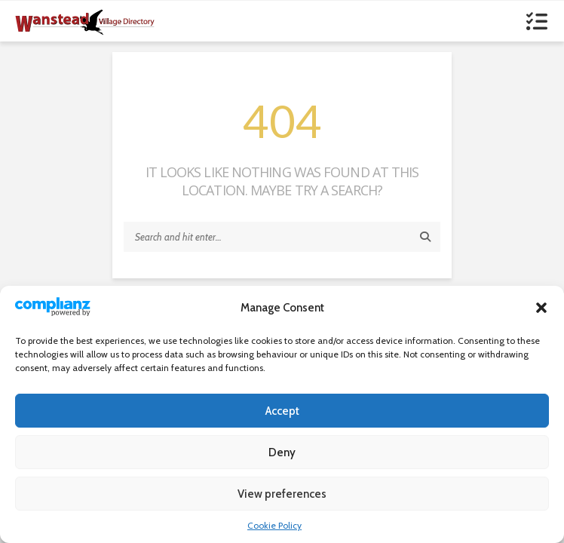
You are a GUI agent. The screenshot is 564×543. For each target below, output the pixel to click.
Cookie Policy (274, 525)
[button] (541, 307)
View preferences (282, 494)
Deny (282, 452)
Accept (282, 411)
